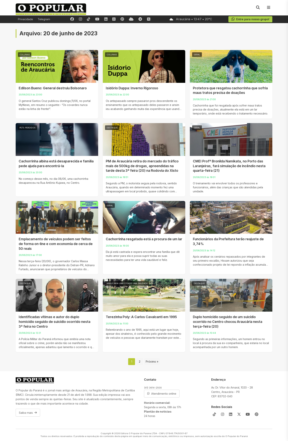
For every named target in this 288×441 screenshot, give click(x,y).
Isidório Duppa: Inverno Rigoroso (132, 88)
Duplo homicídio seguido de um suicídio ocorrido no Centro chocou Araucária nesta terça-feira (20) (227, 321)
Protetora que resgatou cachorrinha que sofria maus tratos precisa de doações (230, 90)
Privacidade (25, 19)
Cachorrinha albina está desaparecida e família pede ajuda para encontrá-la (56, 163)
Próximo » (152, 361)
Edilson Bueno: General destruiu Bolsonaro (53, 88)
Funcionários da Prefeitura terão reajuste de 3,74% (228, 241)
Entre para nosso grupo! (250, 19)
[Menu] (268, 7)
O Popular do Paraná (236, 436)
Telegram (44, 19)
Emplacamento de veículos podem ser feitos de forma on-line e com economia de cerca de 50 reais (56, 243)
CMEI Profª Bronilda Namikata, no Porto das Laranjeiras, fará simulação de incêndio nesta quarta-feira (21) (229, 166)
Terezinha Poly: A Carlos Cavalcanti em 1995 (141, 317)
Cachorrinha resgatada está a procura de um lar (144, 239)
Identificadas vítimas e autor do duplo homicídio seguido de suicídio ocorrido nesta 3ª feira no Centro (54, 321)
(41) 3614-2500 (153, 387)
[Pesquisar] (258, 7)
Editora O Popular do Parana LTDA (139, 433)
